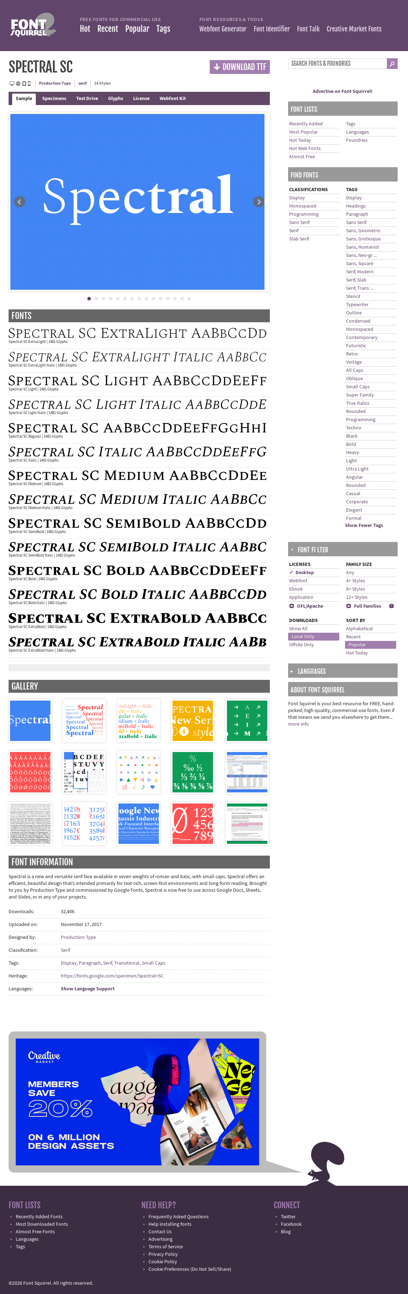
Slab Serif (299, 239)
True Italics (357, 403)
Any (350, 572)
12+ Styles (357, 597)
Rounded (356, 411)
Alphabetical (359, 629)
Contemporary (362, 337)
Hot (85, 29)
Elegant (354, 510)
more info (298, 724)
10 (153, 298)
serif (82, 83)
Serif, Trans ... (359, 288)
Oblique (354, 378)
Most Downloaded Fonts (42, 1224)
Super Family (360, 395)
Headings (356, 206)
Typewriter (357, 305)
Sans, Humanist (362, 247)
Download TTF (239, 66)
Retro (352, 354)
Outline (354, 313)
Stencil (353, 296)
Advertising (161, 1239)
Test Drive (87, 98)
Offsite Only (301, 645)
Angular (354, 477)
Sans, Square (359, 263)
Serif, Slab (356, 280)
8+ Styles (355, 589)
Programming (304, 214)
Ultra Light (357, 469)
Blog (286, 1232)
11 (160, 298)
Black (352, 436)
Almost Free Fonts (35, 1232)
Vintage (354, 362)
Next (258, 202)
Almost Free (302, 157)
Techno (353, 428)
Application (301, 597)
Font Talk (308, 29)
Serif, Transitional (121, 963)
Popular (137, 29)
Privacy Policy (163, 1254)
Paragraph (90, 963)
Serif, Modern (360, 272)
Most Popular (303, 132)
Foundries (357, 140)
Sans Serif (299, 222)
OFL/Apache (306, 606)
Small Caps (153, 963)
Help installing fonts (170, 1224)
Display (69, 963)
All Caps (354, 370)
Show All (298, 629)
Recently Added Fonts (39, 1217)
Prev (19, 202)
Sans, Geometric (363, 231)
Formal (353, 518)
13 (175, 298)
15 (189, 298)
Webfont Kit (173, 98)
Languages (357, 132)
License (141, 98)
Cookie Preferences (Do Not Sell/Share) (190, 1269)
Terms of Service (166, 1247)
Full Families (363, 606)
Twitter (288, 1217)
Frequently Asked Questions (179, 1217)
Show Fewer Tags (364, 525)
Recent (107, 29)
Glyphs (115, 98)
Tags (163, 29)
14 (182, 298)
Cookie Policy (163, 1262)
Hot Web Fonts (305, 148)
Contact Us (160, 1232)
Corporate (357, 502)
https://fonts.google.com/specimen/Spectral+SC (112, 976)
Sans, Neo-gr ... (361, 255)
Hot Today (300, 140)
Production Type (55, 83)
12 (168, 298)
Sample (24, 98)
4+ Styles (355, 581)
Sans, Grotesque (363, 239)
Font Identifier (272, 29)
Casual (353, 494)
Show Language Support (88, 988)
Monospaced (302, 206)
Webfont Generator (223, 29)
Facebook (291, 1224)
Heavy (352, 452)
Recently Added (306, 124)
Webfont (298, 581)
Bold (351, 444)
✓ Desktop (301, 572)
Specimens (54, 98)
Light (351, 461)
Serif (65, 950)
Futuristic (356, 346)
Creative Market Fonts (354, 29)
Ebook (296, 589)
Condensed (358, 321)
